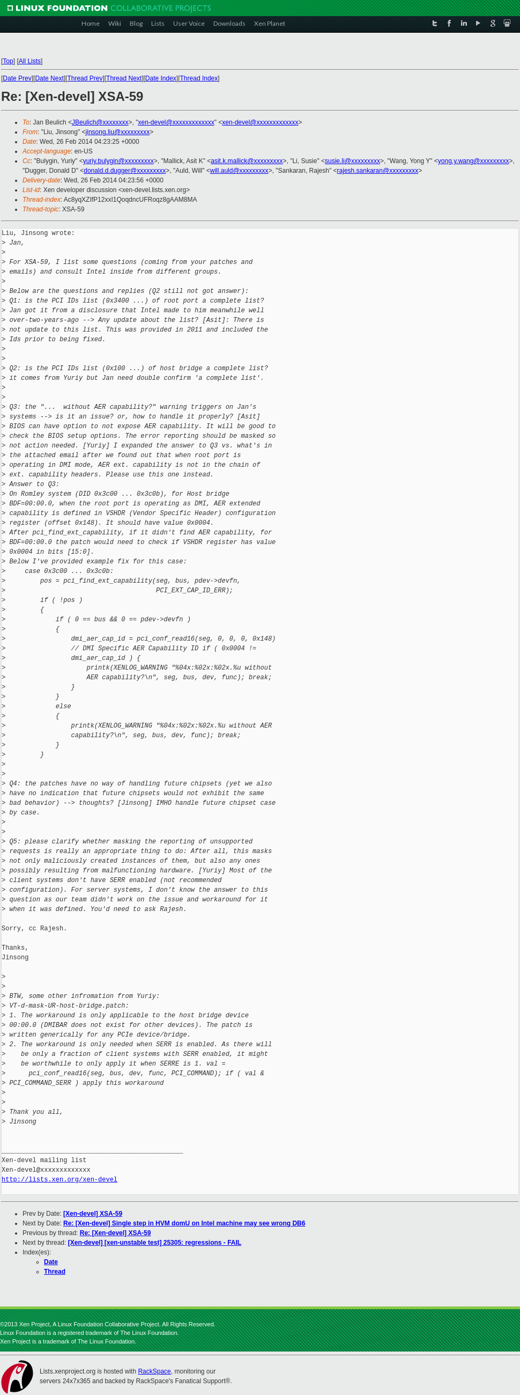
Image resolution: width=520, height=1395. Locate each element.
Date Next (49, 78)
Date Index (160, 78)
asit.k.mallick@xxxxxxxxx (247, 161)
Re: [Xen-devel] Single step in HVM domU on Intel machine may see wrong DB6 (184, 1223)
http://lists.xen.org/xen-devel (59, 1179)
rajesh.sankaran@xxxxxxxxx (378, 170)
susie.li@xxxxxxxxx (352, 161)
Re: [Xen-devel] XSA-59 (115, 1233)
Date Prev (17, 78)
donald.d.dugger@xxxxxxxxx (125, 170)
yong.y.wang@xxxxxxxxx (473, 161)
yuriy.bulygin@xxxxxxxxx (118, 161)
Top (8, 61)
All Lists (30, 61)
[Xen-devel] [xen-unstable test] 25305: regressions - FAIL (154, 1242)
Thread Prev (84, 78)
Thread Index (199, 78)
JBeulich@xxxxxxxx (100, 122)
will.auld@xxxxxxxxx (239, 170)
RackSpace (154, 1371)
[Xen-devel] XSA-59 (92, 1213)
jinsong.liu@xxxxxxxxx (118, 132)
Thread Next (124, 78)
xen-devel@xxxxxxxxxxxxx (176, 122)
